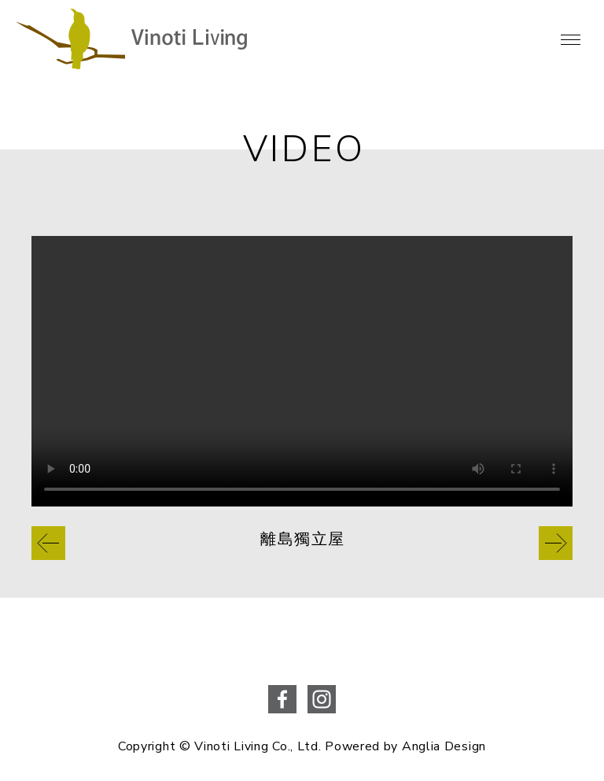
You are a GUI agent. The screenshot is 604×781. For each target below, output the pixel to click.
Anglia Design (444, 746)
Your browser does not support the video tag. (302, 371)
